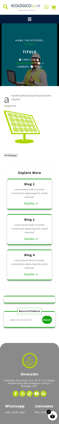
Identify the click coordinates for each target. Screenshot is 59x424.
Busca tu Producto (29, 311)
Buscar (47, 319)
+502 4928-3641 (14, 412)
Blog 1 (29, 184)
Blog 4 (29, 255)
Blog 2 (29, 219)
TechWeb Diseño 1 (26, 63)
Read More (29, 203)
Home (19, 40)
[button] (29, 19)
